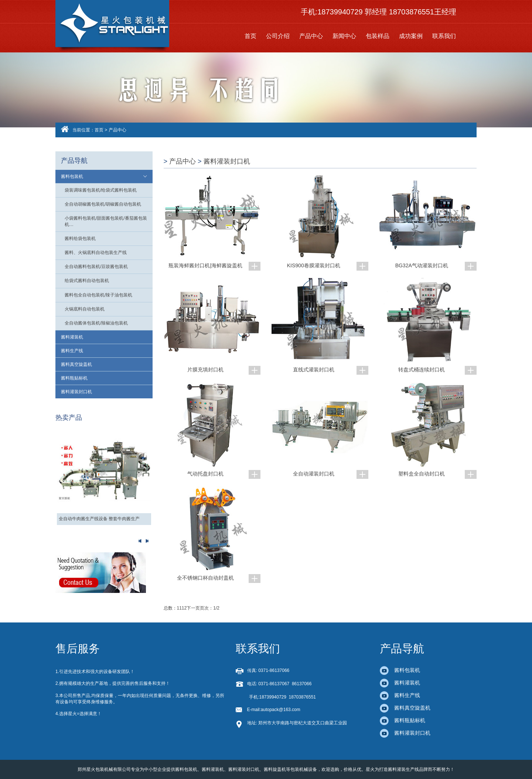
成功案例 (411, 36)
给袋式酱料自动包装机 (87, 280)
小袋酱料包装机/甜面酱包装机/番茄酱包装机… (106, 221)
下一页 (193, 608)
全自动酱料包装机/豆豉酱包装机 (96, 266)
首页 (250, 36)
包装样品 (377, 36)
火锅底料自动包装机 (85, 309)
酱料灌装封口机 (76, 391)
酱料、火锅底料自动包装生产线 (96, 252)
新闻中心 (344, 36)
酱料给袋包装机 (80, 238)
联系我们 (444, 36)
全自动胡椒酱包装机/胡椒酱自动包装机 (103, 204)
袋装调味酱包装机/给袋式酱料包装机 (101, 190)
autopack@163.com (280, 709)
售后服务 (77, 648)
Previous (147, 541)
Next (139, 541)
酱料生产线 (72, 350)
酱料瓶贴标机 (74, 378)
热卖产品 (68, 417)
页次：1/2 (209, 608)
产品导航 (74, 160)
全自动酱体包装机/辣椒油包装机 (96, 323)
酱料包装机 (72, 176)
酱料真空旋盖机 (76, 364)
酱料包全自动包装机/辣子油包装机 (98, 295)
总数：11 (173, 608)
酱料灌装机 (72, 337)
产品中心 (311, 36)
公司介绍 (278, 36)
